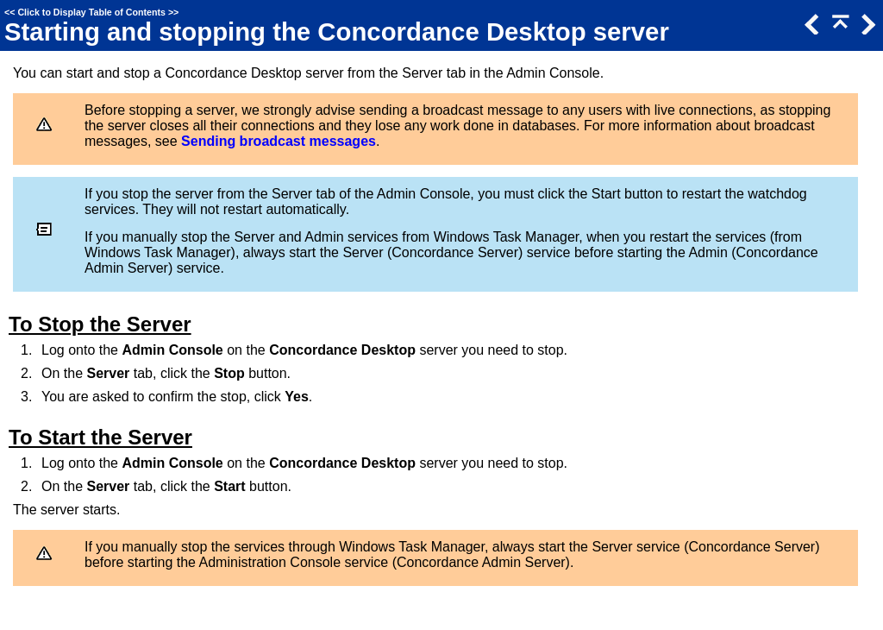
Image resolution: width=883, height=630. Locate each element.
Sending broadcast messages (278, 141)
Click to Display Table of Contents (91, 12)
